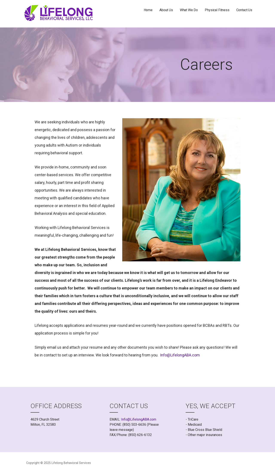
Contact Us (244, 10)
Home (148, 10)
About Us (166, 10)
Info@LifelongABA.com (180, 355)
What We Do (189, 10)
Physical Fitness (217, 10)
